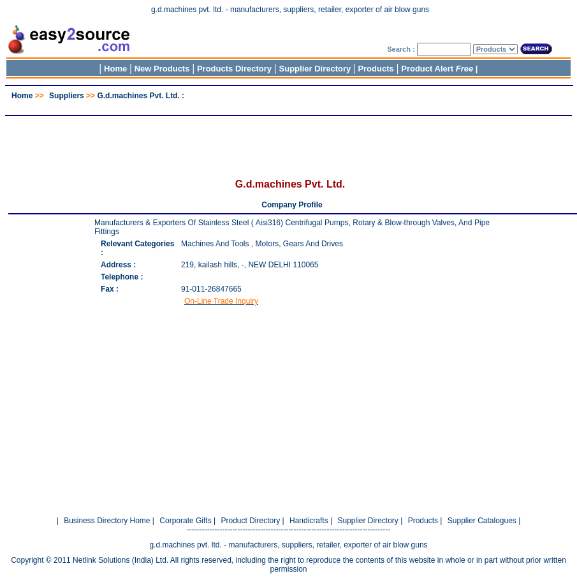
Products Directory (234, 68)
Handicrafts (308, 520)
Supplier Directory (316, 68)
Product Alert (437, 68)
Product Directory (250, 520)
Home (115, 68)
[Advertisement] (289, 105)
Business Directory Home (107, 520)
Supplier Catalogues (482, 520)
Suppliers (66, 95)
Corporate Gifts (185, 520)
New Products (162, 68)
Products (375, 68)
